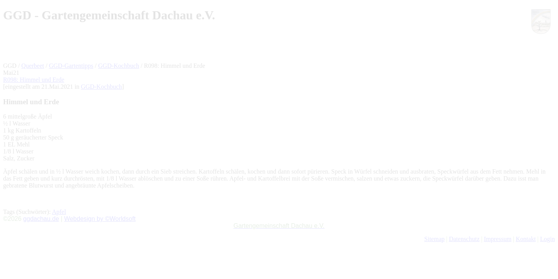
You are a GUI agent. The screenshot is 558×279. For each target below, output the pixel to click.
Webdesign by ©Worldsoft (100, 218)
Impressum (498, 239)
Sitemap (434, 239)
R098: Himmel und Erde (33, 79)
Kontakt (526, 239)
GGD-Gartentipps (71, 65)
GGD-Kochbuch (118, 65)
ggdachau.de (41, 218)
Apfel (59, 211)
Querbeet (32, 65)
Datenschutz (464, 239)
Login (547, 239)
